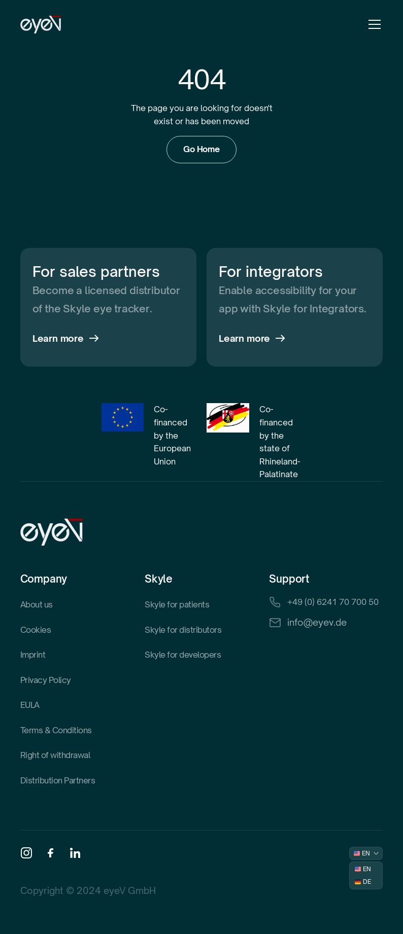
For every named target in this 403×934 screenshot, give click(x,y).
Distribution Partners (57, 780)
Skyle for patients (177, 604)
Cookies (35, 630)
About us (36, 604)
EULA (30, 705)
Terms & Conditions (56, 730)
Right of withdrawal (55, 755)
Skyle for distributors (183, 630)
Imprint (33, 655)
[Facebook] (51, 853)
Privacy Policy (45, 680)
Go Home (201, 149)
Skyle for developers (183, 655)
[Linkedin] (75, 853)
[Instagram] (26, 853)
